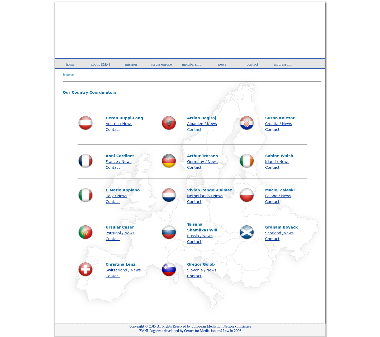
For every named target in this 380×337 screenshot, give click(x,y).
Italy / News (116, 196)
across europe (161, 64)
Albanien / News (202, 124)
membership (191, 64)
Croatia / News (278, 124)
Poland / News (278, 196)
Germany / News (202, 162)
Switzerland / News (123, 270)
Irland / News (277, 162)
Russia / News (199, 236)
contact (252, 64)
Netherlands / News (205, 196)
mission (131, 64)
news (222, 64)
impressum (283, 64)
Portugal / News (120, 233)
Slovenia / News (201, 270)
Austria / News (119, 124)
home (70, 64)
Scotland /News (279, 233)
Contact (113, 129)
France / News (118, 162)
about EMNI (100, 64)
